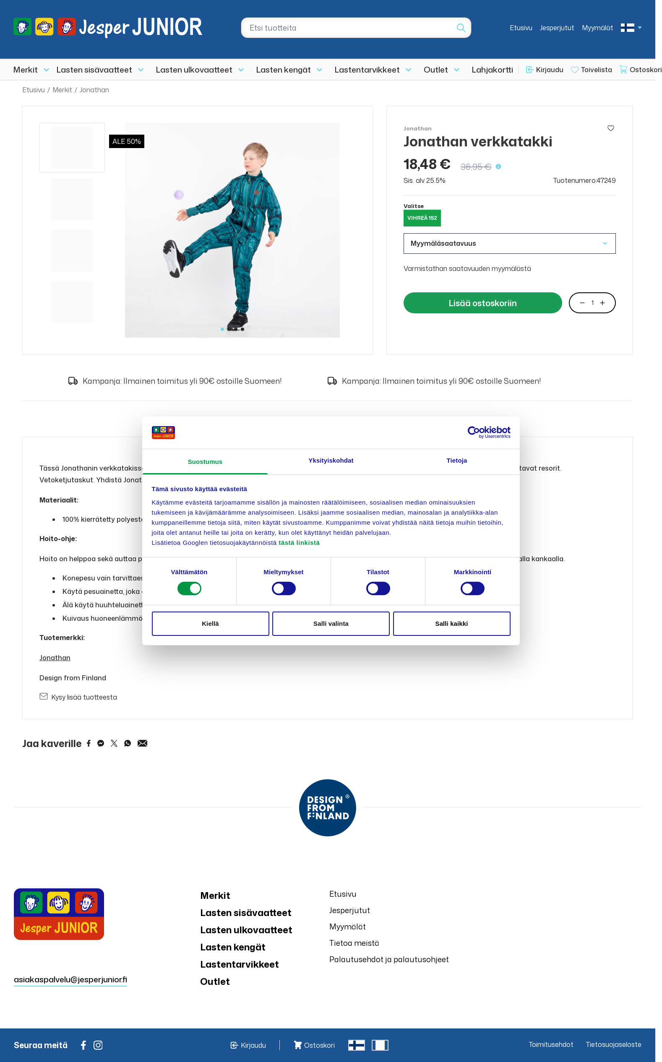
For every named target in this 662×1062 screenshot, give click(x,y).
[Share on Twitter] (114, 743)
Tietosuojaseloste (613, 1044)
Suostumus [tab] (205, 461)
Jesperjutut (557, 27)
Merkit (25, 69)
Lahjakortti (492, 69)
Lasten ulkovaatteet (194, 69)
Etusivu (521, 27)
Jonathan (94, 89)
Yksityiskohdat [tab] (330, 460)
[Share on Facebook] (89, 743)
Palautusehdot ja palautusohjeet (389, 959)
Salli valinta (331, 623)
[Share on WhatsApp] (127, 743)
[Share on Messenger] (100, 743)
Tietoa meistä (354, 942)
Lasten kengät (283, 69)
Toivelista (596, 69)
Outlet (436, 69)
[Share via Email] (143, 743)
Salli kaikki (451, 623)
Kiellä (210, 623)
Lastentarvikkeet (367, 69)
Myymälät (597, 27)
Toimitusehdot (551, 1044)
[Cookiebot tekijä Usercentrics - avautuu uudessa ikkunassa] (474, 432)
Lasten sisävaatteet (94, 69)
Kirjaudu (549, 69)
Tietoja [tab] (457, 460)
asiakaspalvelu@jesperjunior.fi (70, 979)
